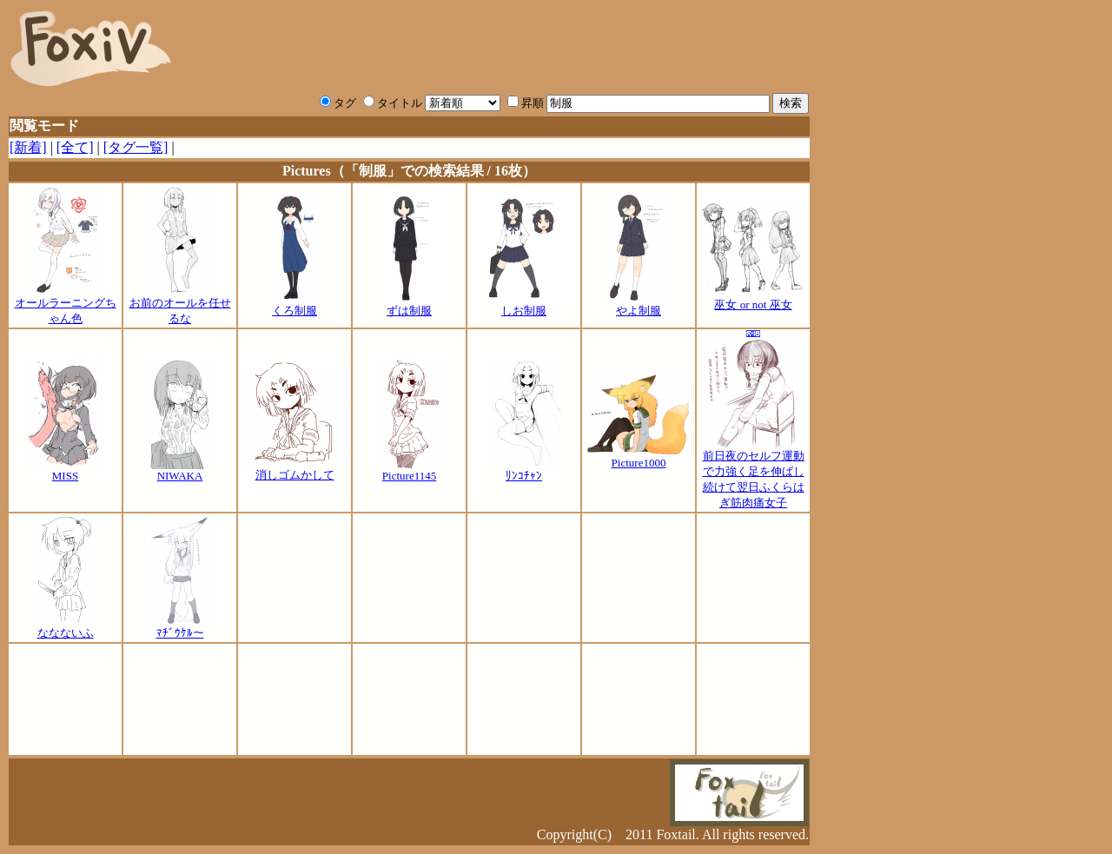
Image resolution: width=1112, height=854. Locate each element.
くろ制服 (295, 305)
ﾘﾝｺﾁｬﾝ (524, 470)
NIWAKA (179, 470)
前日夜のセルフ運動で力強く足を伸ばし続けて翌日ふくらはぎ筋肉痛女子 (753, 473)
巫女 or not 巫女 (753, 299)
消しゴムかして (294, 469)
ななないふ (65, 627)
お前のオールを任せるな (180, 305)
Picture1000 (638, 457)
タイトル (392, 102)
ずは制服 (409, 305)
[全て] (75, 147)
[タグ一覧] (136, 147)
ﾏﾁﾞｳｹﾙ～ (180, 627)
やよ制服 (638, 305)
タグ (338, 102)
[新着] (28, 147)
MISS (65, 470)
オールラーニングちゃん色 (65, 305)
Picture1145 (409, 470)
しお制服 (524, 305)
